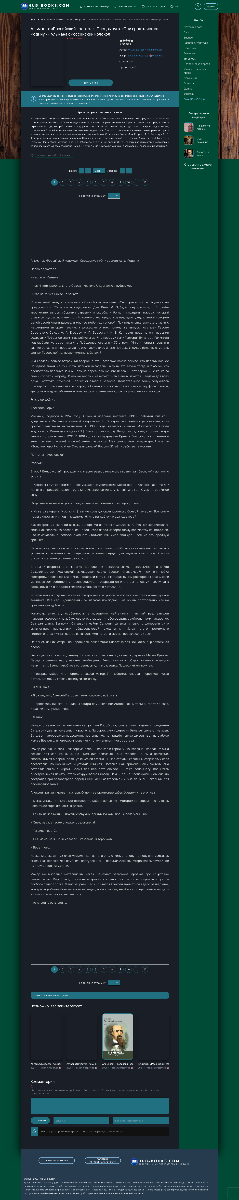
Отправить (40, 1120)
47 (145, 182)
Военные (189, 53)
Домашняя (190, 78)
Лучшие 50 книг (125, 6)
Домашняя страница (94, 6)
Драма (188, 88)
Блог (175, 6)
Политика (190, 48)
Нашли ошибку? (77, 38)
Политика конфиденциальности (102, 1160)
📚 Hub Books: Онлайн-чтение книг (48, 19)
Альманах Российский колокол (145, 49)
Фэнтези (189, 94)
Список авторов (154, 6)
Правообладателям (56, 1160)
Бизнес (188, 37)
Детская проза (193, 27)
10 (128, 182)
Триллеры (190, 58)
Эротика (189, 83)
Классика (157, 55)
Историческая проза (197, 64)
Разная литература (196, 43)
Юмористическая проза (195, 71)
